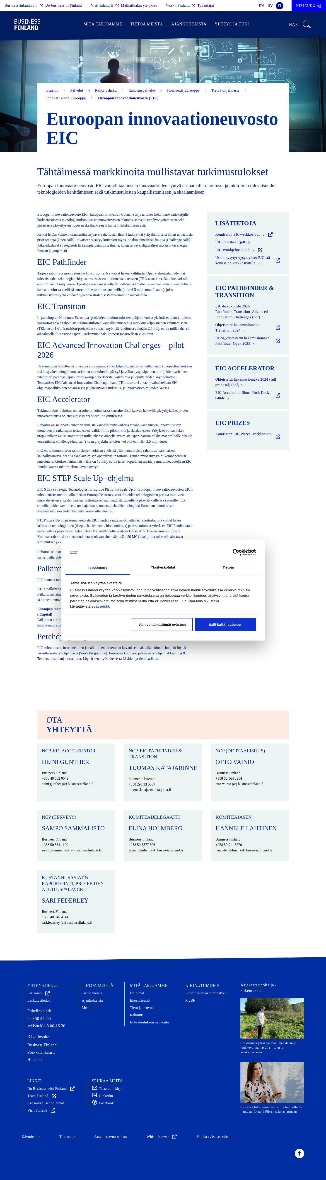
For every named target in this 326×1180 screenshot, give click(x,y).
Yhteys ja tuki (232, 24)
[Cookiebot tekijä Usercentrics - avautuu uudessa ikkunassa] (236, 552)
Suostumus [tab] (97, 568)
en (261, 5)
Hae (300, 24)
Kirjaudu (308, 6)
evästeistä (100, 606)
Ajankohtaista (188, 24)
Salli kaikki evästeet (225, 624)
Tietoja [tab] (228, 567)
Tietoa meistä (146, 24)
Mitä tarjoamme (103, 24)
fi (279, 5)
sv (270, 5)
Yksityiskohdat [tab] (163, 567)
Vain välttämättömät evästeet (162, 624)
